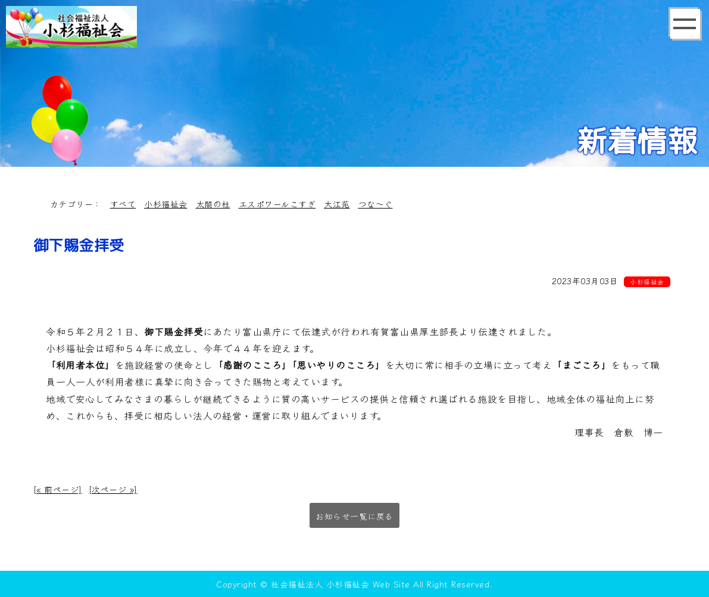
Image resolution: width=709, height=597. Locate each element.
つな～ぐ (375, 204)
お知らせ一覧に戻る (354, 516)
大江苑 (337, 204)
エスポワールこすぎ (277, 204)
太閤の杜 (213, 204)
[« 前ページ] (57, 489)
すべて (123, 204)
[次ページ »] (113, 489)
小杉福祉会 (166, 204)
